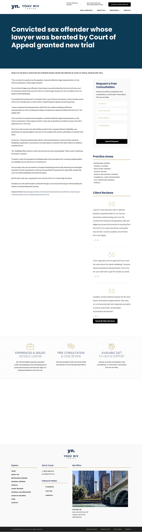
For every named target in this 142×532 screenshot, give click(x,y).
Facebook (50, 487)
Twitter (49, 491)
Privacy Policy (91, 529)
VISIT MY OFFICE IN (72, 3)
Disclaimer (117, 529)
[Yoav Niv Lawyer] (71, 450)
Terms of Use (105, 529)
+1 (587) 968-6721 (48, 471)
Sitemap (128, 529)
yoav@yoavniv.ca (48, 474)
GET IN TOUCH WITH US (93, 3)
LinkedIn (49, 495)
